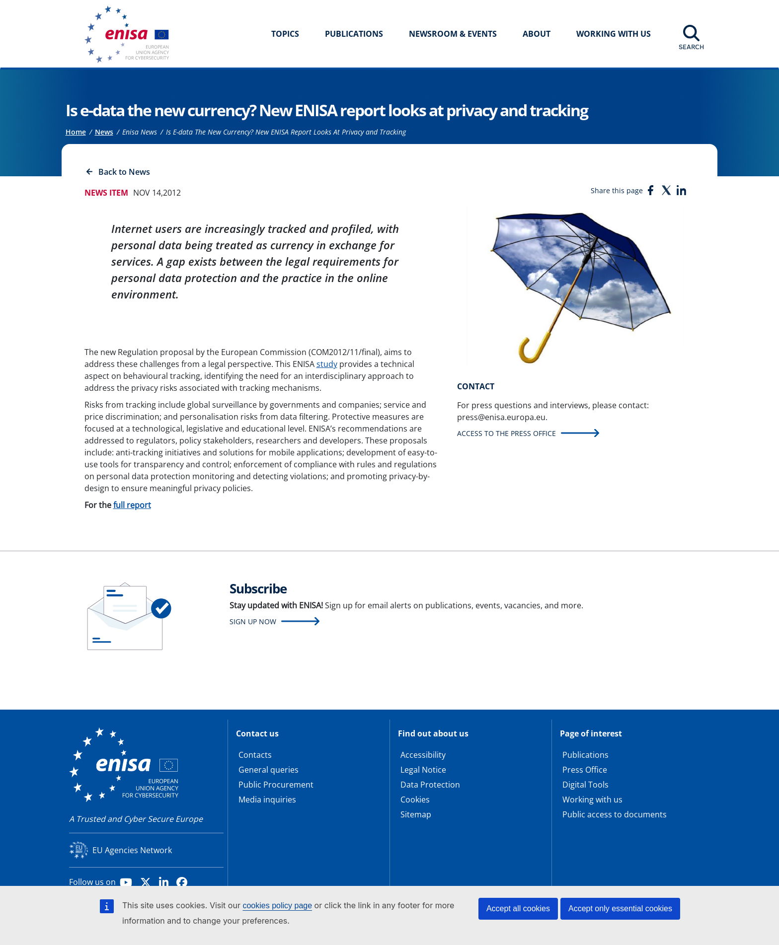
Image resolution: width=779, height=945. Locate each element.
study (326, 364)
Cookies (415, 799)
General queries (268, 769)
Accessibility (423, 754)
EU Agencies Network (132, 850)
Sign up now (253, 621)
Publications (354, 33)
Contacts (255, 754)
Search (691, 47)
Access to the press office (506, 433)
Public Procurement (275, 784)
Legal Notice (423, 769)
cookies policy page (277, 905)
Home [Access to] (76, 132)
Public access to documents (614, 814)
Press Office (584, 769)
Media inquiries (267, 799)
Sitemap (415, 814)
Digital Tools (585, 784)
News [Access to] (104, 132)
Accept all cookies (518, 908)
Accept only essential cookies (620, 908)
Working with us (592, 799)
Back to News (124, 171)
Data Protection (430, 784)
